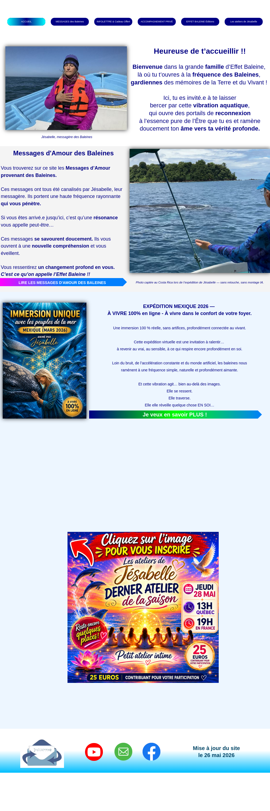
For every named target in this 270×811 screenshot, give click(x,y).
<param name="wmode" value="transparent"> (65, 468)
